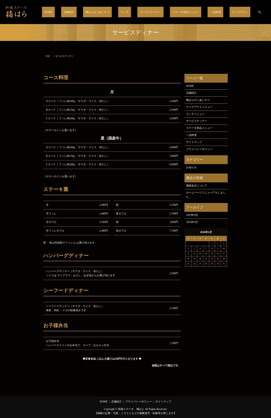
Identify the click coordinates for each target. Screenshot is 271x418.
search (259, 12)
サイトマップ (194, 142)
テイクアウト (242, 12)
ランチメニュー (195, 114)
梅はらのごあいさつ (118, 12)
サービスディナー (163, 12)
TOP (48, 56)
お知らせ (191, 167)
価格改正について (196, 185)
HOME (78, 12)
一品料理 (221, 12)
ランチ (142, 12)
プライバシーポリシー (199, 149)
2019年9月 (192, 215)
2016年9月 (192, 222)
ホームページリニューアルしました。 (206, 194)
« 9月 (190, 232)
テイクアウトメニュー (199, 107)
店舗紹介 (94, 12)
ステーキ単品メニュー (195, 12)
